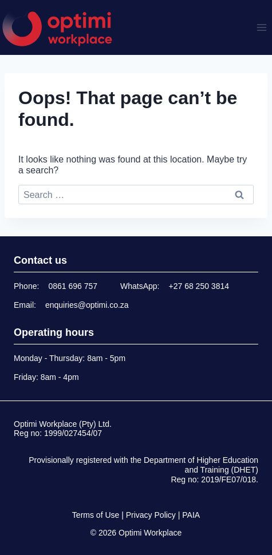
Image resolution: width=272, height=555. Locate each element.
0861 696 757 (72, 286)
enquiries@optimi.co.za (87, 305)
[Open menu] (261, 27)
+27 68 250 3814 (199, 286)
